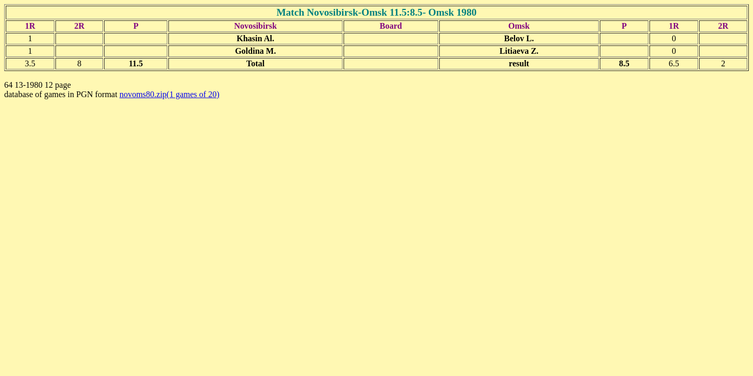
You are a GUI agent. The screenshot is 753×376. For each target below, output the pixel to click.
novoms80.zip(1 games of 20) (169, 94)
